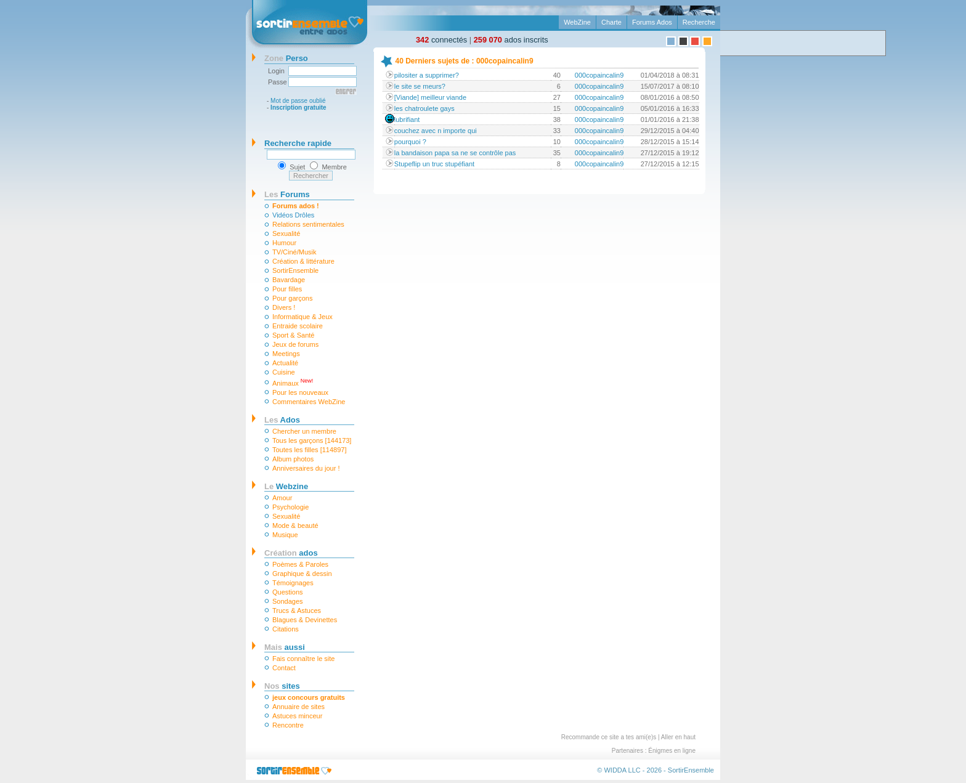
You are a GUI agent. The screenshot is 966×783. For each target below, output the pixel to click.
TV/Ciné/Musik (294, 252)
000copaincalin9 (599, 75)
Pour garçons (292, 298)
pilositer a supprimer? (426, 75)
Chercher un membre (304, 431)
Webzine (286, 486)
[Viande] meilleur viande (430, 97)
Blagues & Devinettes (304, 619)
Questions (287, 592)
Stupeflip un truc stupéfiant (434, 164)
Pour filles (287, 289)
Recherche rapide (297, 143)
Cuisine (283, 372)
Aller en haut (678, 737)
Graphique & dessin (302, 573)
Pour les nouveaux (300, 392)
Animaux (292, 382)
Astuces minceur (297, 716)
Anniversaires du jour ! (305, 468)
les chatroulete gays (424, 108)
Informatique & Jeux (302, 316)
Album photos (293, 459)
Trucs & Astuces (296, 610)
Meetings (286, 353)
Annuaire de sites (298, 706)
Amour (282, 497)
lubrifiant (407, 119)
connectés (441, 39)
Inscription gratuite (298, 107)
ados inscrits (511, 39)
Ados (282, 419)
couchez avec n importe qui (435, 130)
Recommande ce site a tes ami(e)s (609, 737)
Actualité (285, 363)
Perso (286, 58)
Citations (285, 629)
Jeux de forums (295, 344)
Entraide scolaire (297, 326)
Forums (287, 194)
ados (291, 553)
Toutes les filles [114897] (309, 449)
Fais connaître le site (303, 658)
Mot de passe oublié (298, 100)
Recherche (699, 22)
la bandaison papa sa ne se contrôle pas (455, 152)
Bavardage (288, 279)
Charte (611, 22)
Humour (284, 242)
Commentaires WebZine (308, 401)
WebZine (577, 22)
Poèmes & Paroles (300, 564)
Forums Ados (652, 22)
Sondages (287, 601)
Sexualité (286, 233)
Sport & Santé (293, 335)
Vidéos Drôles (293, 215)
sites (282, 686)
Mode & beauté (295, 525)
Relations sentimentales (308, 224)
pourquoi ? (410, 141)
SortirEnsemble (295, 270)
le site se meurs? (419, 86)
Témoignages (293, 582)
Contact (284, 667)
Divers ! (283, 307)
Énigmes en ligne (672, 750)
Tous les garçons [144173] (311, 440)
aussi (284, 647)
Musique (285, 534)
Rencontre (288, 725)
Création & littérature (303, 261)
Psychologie (290, 507)
